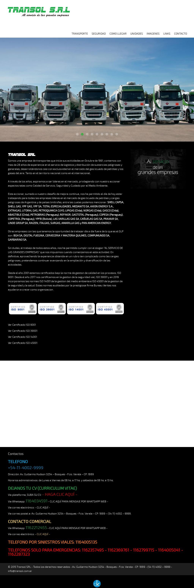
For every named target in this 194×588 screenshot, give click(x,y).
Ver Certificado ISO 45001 (22, 343)
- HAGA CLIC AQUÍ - (59, 494)
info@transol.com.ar (20, 571)
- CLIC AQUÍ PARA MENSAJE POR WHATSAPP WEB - (78, 501)
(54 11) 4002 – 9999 (119, 513)
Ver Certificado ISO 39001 (22, 330)
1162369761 (118, 550)
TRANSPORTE (80, 33)
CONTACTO (180, 33)
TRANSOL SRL (38, 10)
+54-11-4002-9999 (25, 467)
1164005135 (86, 542)
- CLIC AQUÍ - (42, 507)
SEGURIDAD (99, 33)
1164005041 (169, 550)
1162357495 (93, 550)
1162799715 (143, 550)
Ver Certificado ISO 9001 (22, 324)
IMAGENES (153, 33)
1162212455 (36, 527)
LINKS (166, 33)
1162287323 (19, 554)
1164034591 (37, 501)
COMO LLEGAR (118, 33)
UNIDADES (136, 33)
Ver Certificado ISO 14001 (22, 337)
